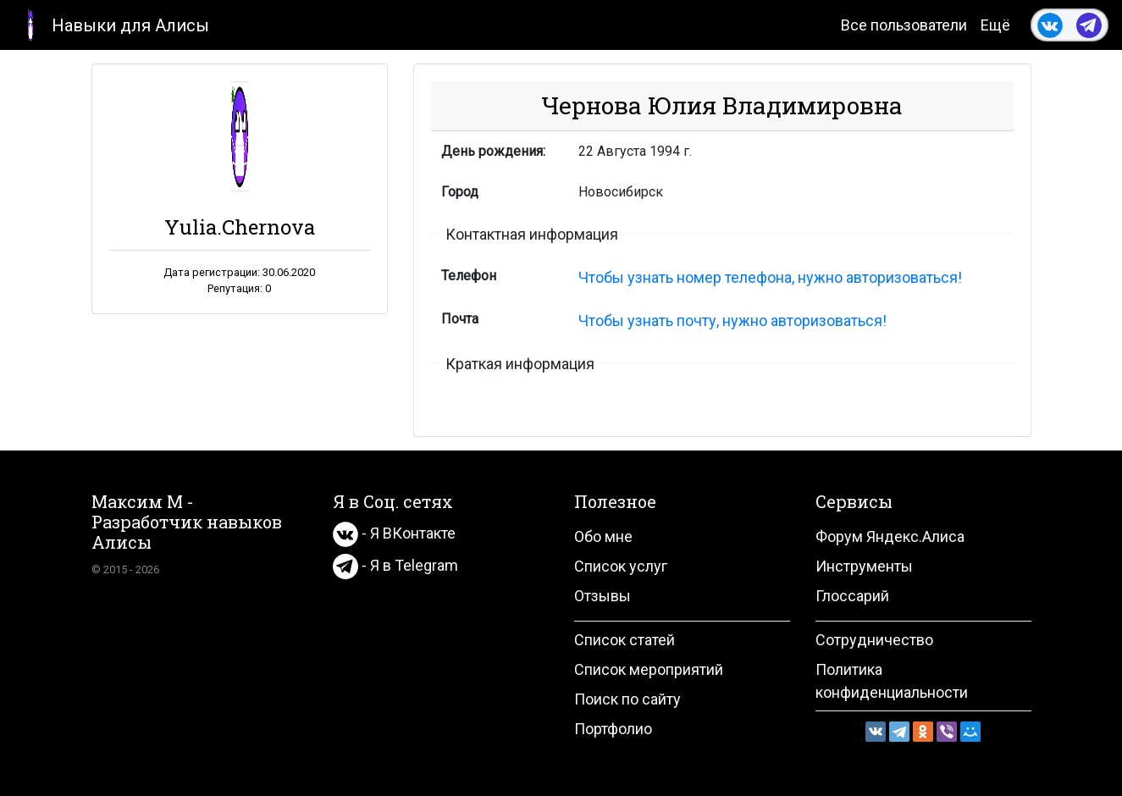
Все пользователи (904, 25)
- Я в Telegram (395, 565)
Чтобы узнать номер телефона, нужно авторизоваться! (770, 277)
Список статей (624, 640)
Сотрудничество (874, 640)
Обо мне (603, 536)
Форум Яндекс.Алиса (889, 536)
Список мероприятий (648, 669)
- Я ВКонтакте (394, 533)
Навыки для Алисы (111, 24)
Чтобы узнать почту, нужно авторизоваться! (732, 320)
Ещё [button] (995, 25)
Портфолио (613, 729)
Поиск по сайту (627, 699)
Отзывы (602, 596)
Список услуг (620, 566)
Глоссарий (852, 596)
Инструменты (864, 566)
